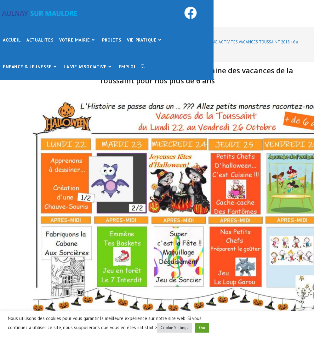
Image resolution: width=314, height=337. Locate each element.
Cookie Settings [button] (174, 327)
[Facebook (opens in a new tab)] (200, 13)
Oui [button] (202, 327)
